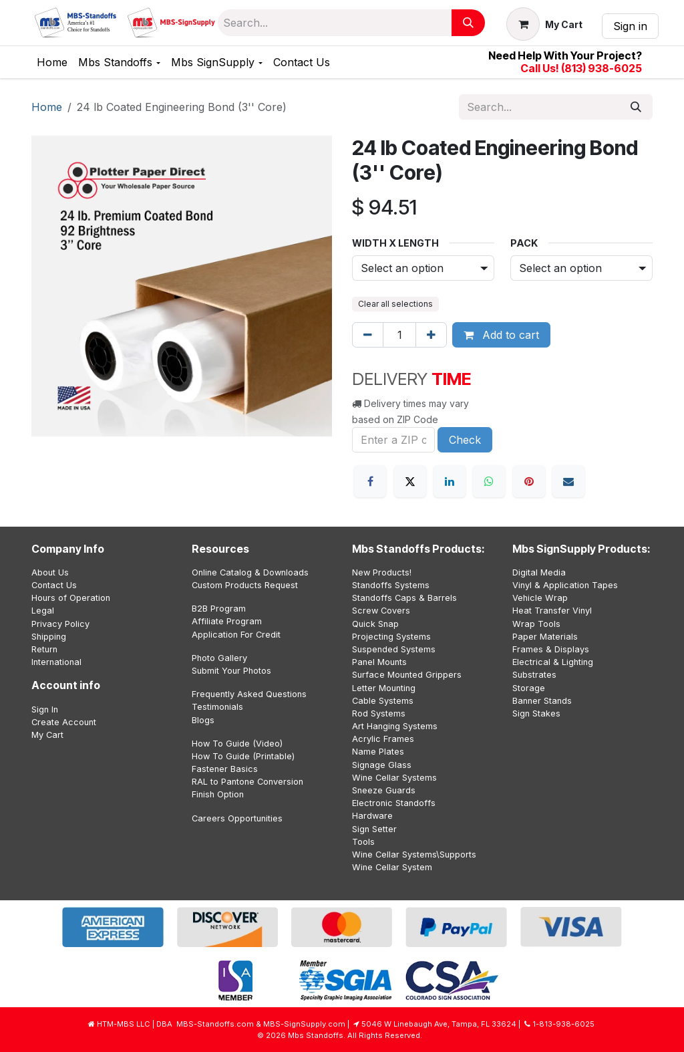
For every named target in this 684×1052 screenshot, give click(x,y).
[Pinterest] (529, 481)
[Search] (468, 22)
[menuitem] (52, 62)
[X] (410, 481)
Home (46, 107)
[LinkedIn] (450, 481)
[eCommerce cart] (544, 24)
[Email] (568, 481)
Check (465, 439)
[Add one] (431, 335)
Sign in (630, 26)
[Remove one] (367, 335)
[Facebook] (370, 481)
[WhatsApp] (489, 481)
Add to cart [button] (501, 335)
